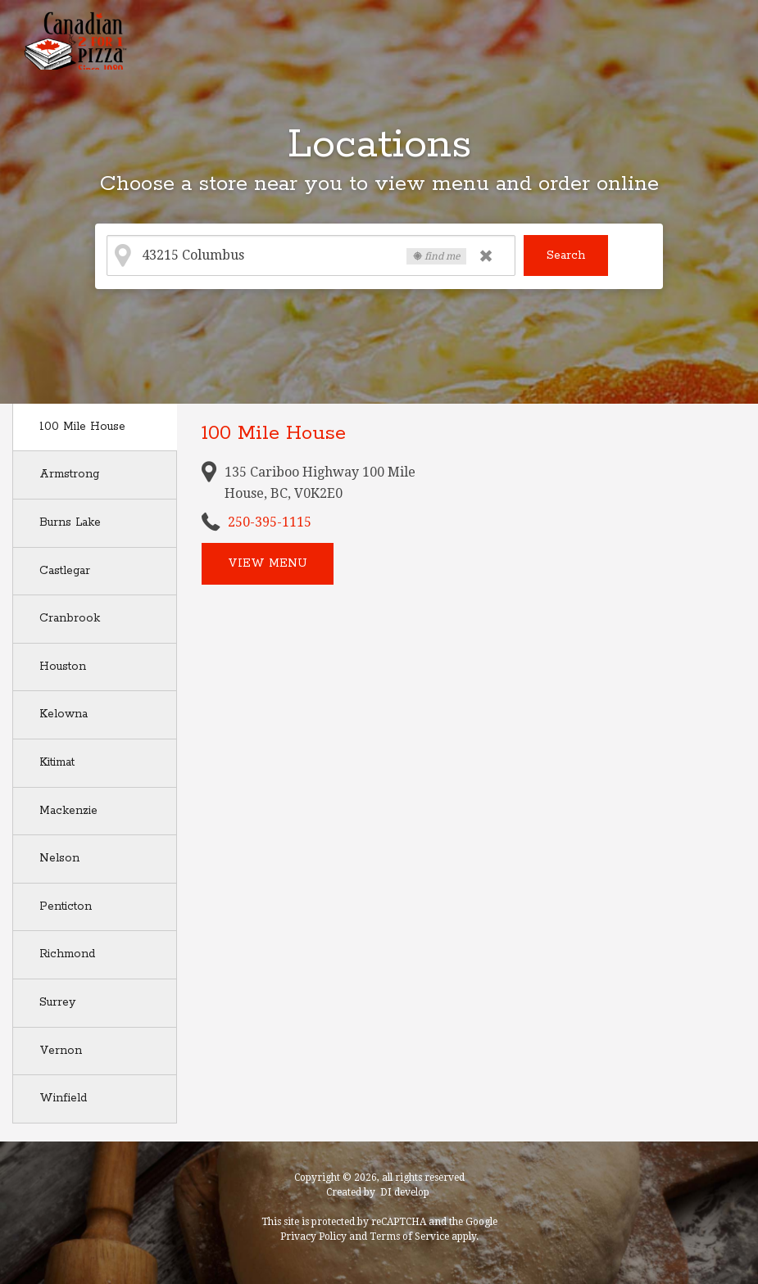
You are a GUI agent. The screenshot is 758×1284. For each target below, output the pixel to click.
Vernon (60, 1050)
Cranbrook (69, 618)
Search (566, 255)
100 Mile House (82, 426)
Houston (62, 666)
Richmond (67, 954)
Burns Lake (70, 522)
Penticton (65, 906)
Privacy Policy (313, 1236)
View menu (267, 563)
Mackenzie (68, 810)
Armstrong (69, 474)
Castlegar (64, 570)
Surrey (57, 1002)
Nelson (59, 858)
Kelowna (63, 714)
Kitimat (57, 762)
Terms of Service (409, 1236)
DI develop (404, 1192)
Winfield (63, 1098)
